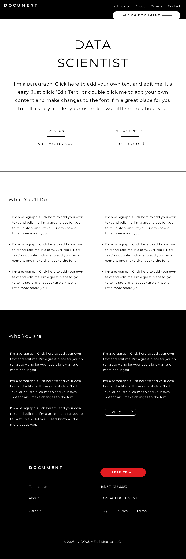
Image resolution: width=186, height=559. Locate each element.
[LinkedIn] (139, 556)
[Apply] (116, 412)
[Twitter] (160, 556)
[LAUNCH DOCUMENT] (146, 15)
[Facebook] (150, 556)
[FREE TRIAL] (123, 472)
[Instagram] (171, 556)
